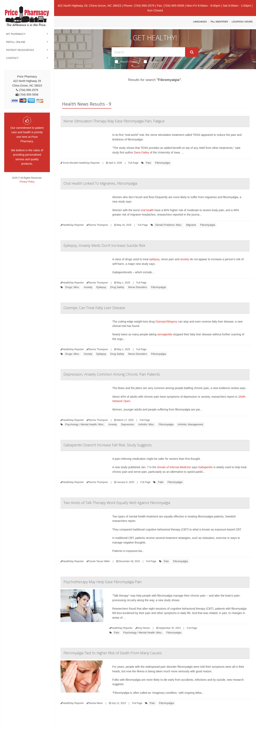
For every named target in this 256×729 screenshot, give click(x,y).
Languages (200, 21)
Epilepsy (101, 287)
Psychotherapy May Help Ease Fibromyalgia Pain (102, 581)
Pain (148, 162)
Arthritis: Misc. (146, 424)
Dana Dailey (141, 152)
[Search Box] (148, 52)
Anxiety (88, 287)
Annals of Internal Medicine (174, 467)
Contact (12, 57)
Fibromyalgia (162, 162)
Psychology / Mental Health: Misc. (84, 424)
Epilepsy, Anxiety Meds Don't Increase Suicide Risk (104, 245)
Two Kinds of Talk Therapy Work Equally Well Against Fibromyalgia (116, 502)
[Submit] (192, 52)
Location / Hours (242, 21)
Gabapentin (205, 467)
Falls (160, 482)
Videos (151, 61)
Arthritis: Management (190, 424)
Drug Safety (117, 287)
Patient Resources (20, 49)
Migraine (191, 224)
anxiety (184, 259)
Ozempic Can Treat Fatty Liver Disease (94, 307)
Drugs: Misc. (72, 287)
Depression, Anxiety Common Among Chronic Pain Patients (111, 374)
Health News (126, 61)
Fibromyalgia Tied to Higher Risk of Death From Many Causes (112, 652)
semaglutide (164, 334)
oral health (147, 210)
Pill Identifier (219, 21)
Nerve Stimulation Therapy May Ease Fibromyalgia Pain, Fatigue (114, 121)
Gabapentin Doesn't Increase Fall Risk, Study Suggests (107, 445)
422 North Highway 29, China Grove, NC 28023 (89, 5)
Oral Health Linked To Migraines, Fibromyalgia (100, 183)
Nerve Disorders (137, 287)
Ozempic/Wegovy (166, 321)
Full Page (133, 162)
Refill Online (15, 41)
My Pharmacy (16, 33)
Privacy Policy (27, 181)
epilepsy (154, 259)
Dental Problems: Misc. (168, 224)
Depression (127, 424)
